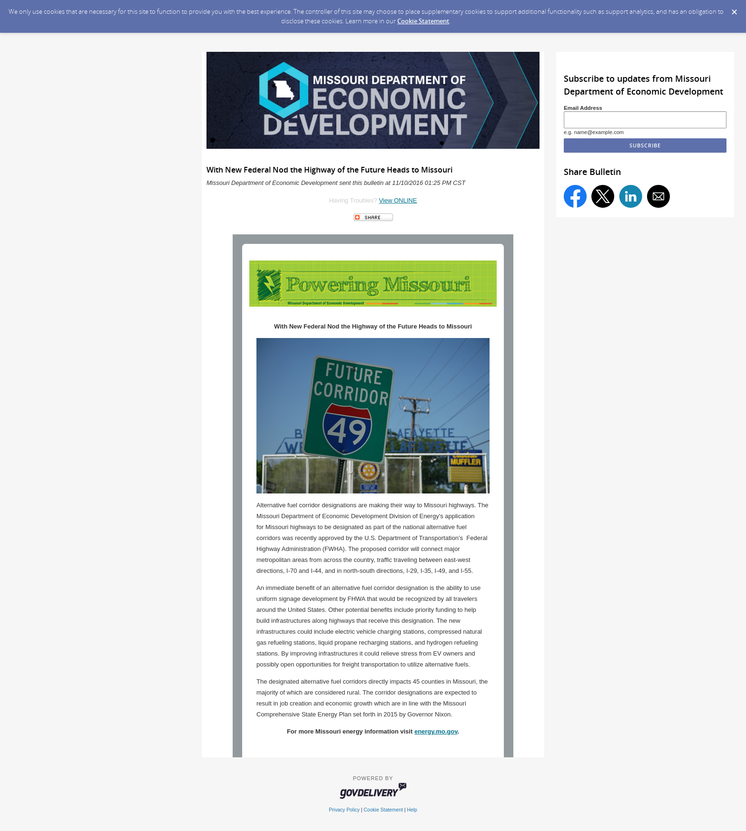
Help (412, 809)
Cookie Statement (423, 21)
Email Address (583, 108)
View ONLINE (398, 200)
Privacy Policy (344, 809)
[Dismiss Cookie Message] (734, 9)
